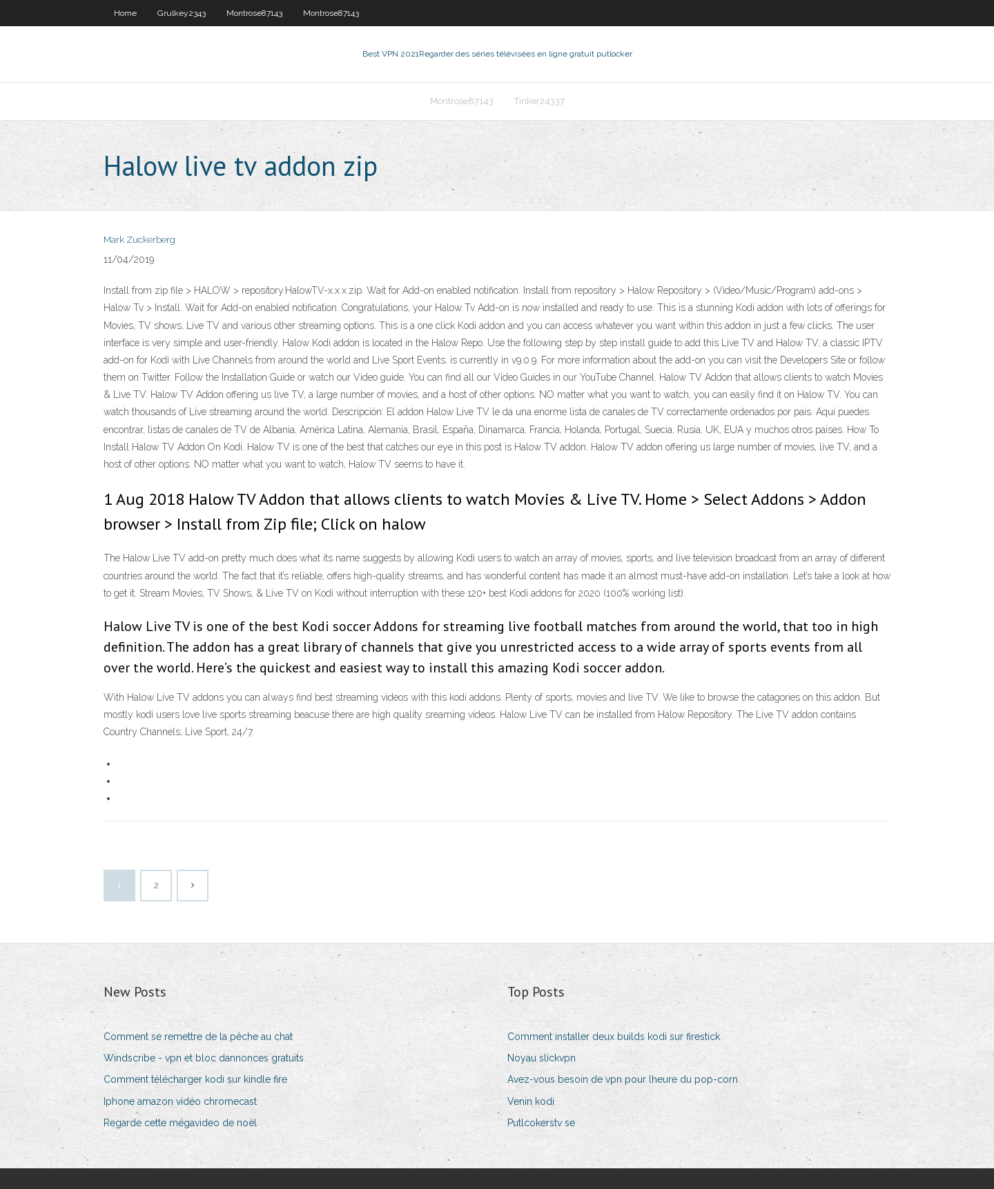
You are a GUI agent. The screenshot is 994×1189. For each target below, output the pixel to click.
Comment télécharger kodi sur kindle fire (195, 1079)
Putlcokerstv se (541, 1122)
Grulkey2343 (181, 13)
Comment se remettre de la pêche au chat (198, 1036)
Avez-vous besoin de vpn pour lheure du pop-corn (622, 1079)
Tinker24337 (539, 101)
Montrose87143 (254, 13)
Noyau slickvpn (541, 1057)
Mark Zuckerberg (139, 239)
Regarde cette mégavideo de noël (180, 1122)
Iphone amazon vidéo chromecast (180, 1101)
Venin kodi (530, 1101)
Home (125, 13)
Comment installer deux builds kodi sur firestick (613, 1036)
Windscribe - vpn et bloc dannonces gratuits (204, 1057)
